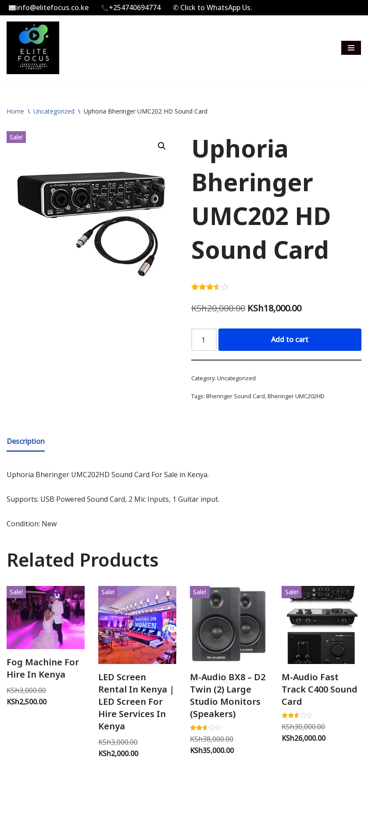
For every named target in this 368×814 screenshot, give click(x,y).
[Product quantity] (204, 339)
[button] (162, 146)
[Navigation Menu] (351, 47)
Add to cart (289, 339)
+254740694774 (131, 7)
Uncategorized (54, 111)
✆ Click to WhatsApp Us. (212, 7)
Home (15, 111)
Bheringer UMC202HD (296, 396)
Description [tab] (26, 441)
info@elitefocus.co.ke (49, 7)
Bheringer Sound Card (235, 396)
